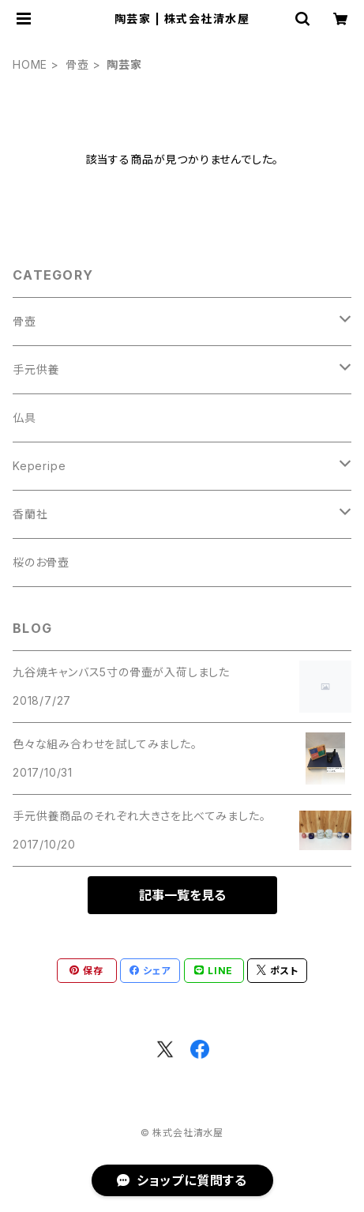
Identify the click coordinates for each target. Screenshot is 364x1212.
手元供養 (36, 369)
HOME (30, 64)
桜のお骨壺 (41, 562)
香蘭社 (30, 514)
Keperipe (39, 465)
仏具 (24, 417)
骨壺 (77, 64)
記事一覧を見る (182, 895)
